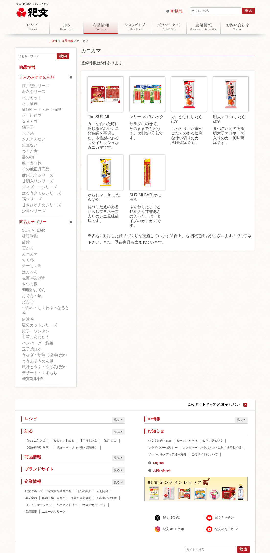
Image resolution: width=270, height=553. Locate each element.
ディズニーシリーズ (39, 187)
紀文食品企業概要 (59, 491)
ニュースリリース (54, 511)
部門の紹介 (84, 491)
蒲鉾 (26, 242)
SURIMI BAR (33, 230)
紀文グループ (34, 491)
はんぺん (30, 272)
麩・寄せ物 (32, 163)
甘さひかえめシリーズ (41, 205)
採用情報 (31, 511)
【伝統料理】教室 (38, 447)
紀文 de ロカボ (173, 529)
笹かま (28, 248)
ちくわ (28, 260)
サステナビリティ (94, 505)
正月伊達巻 (32, 115)
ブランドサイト (169, 26)
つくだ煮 (30, 151)
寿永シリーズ (33, 91)
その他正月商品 (35, 169)
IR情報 (177, 11)
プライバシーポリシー (163, 447)
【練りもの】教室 (62, 440)
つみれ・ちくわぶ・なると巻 (45, 310)
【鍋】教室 (109, 440)
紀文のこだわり (187, 440)
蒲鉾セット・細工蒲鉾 (41, 109)
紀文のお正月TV (226, 529)
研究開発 (102, 491)
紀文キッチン (224, 517)
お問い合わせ (238, 26)
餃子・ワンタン (35, 331)
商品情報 (101, 26)
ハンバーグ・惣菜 (37, 343)
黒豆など (30, 145)
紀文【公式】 (172, 517)
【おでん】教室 (35, 440)
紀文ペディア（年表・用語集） (77, 447)
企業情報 (203, 26)
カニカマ (30, 254)
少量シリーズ (33, 211)
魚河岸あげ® (33, 278)
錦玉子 (28, 127)
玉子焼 (28, 133)
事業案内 (31, 498)
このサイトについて (204, 454)
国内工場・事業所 (54, 498)
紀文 (32, 9)
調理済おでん (33, 290)
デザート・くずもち (39, 373)
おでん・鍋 (32, 296)
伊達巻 (28, 319)
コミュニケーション (38, 505)
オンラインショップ (135, 26)
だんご (28, 302)
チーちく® (31, 266)
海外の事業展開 (81, 498)
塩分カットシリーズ (39, 325)
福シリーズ (32, 199)
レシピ (32, 26)
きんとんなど (33, 139)
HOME (53, 41)
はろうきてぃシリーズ (41, 193)
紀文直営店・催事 (160, 440)
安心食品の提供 (106, 498)
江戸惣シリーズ (35, 86)
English (158, 463)
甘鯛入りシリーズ (37, 181)
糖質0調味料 (33, 379)
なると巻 (30, 121)
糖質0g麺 (30, 236)
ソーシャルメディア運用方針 (167, 454)
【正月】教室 (88, 440)
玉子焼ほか (32, 349)
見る (117, 419)
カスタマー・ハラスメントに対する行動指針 (212, 447)
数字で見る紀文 (212, 440)
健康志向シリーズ (37, 175)
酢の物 (28, 157)
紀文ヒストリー (67, 505)
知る (66, 26)
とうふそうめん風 (37, 361)
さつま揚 (30, 284)
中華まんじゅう (35, 337)
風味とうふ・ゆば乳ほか (43, 367)
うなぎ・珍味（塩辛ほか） (45, 355)
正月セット (32, 98)
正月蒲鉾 (30, 103)
